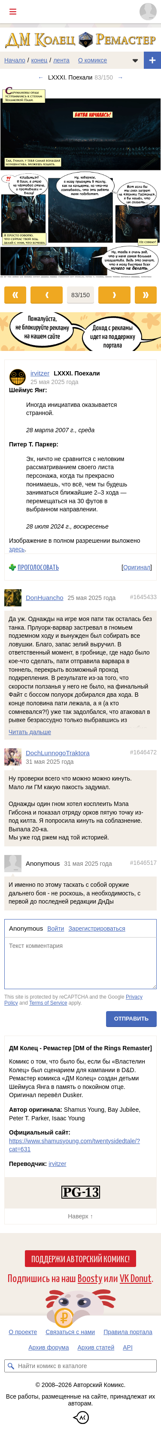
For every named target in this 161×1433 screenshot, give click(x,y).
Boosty (90, 1277)
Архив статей (96, 1347)
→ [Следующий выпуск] (120, 77)
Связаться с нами (70, 1331)
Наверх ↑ (80, 1216)
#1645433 (143, 596)
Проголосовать (38, 567)
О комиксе (92, 60)
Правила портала (127, 1331)
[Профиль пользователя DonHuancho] (15, 597)
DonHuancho (45, 597)
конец (39, 60)
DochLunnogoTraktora (58, 752)
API (128, 1347)
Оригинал (136, 566)
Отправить (131, 1018)
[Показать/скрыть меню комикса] (135, 60)
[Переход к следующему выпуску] (80, 181)
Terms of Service (48, 1002)
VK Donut (136, 1277)
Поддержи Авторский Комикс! (80, 1258)
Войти (55, 928)
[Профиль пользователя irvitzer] (17, 377)
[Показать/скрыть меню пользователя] (148, 11)
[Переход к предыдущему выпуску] (20, 181)
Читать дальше (30, 731)
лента (61, 60)
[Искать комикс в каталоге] (11, 1366)
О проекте (23, 1331)
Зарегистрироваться (96, 928)
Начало (14, 60)
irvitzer (57, 1163)
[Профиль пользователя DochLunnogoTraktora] (15, 757)
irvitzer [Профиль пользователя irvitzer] (39, 373)
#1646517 (143, 862)
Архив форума (48, 1347)
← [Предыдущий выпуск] (41, 77)
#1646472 (143, 752)
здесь (16, 548)
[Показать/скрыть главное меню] (12, 11)
